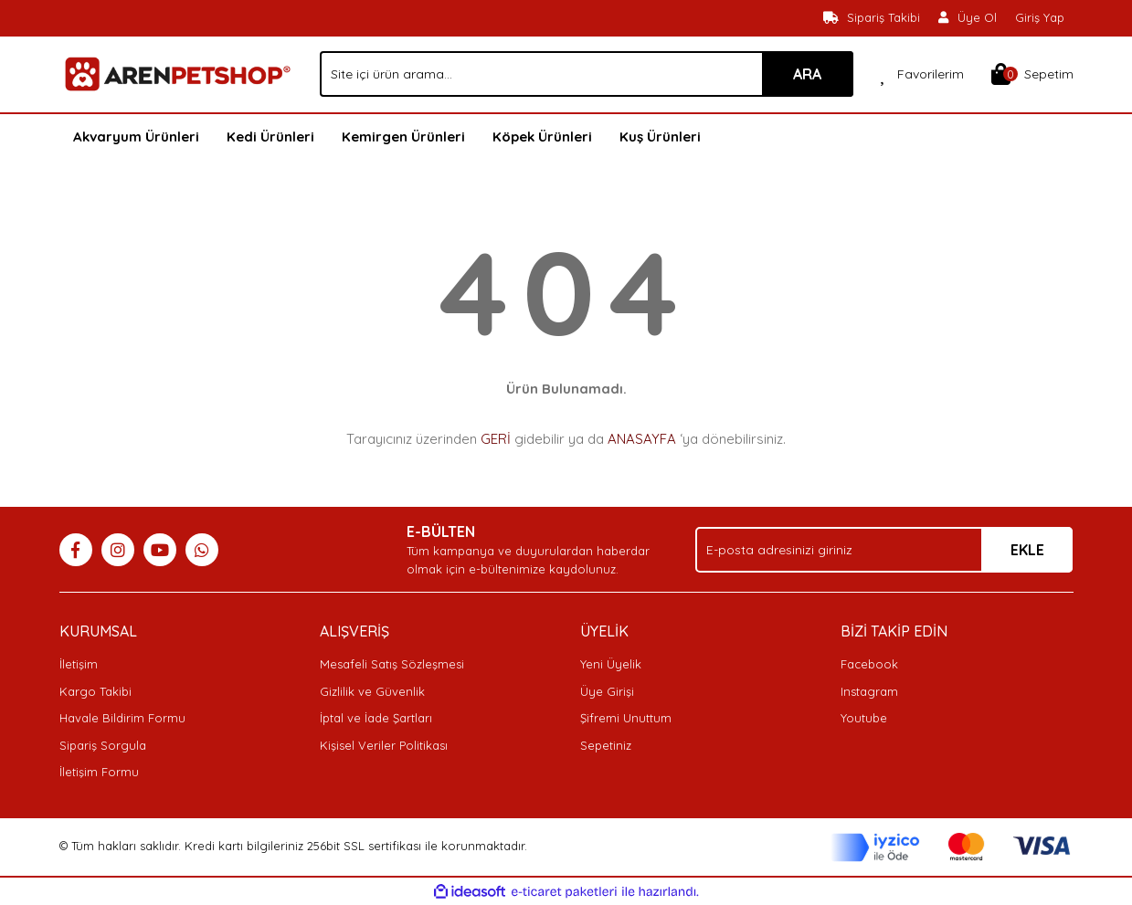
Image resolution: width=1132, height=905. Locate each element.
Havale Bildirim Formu (122, 717)
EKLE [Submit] (1027, 550)
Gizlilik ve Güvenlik (372, 691)
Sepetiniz (605, 745)
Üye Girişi (607, 691)
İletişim (78, 664)
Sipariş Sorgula (102, 745)
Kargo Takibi (95, 691)
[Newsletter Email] (884, 550)
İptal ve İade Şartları (376, 717)
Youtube (864, 717)
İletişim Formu (99, 771)
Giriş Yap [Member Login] (1039, 17)
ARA (807, 74)
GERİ (496, 438)
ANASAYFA (642, 438)
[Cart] (1032, 74)
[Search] (586, 74)
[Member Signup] (967, 18)
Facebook (869, 664)
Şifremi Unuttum (626, 717)
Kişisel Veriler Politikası (384, 745)
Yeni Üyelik (610, 664)
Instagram (869, 691)
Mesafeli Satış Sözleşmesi (392, 664)
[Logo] (175, 73)
